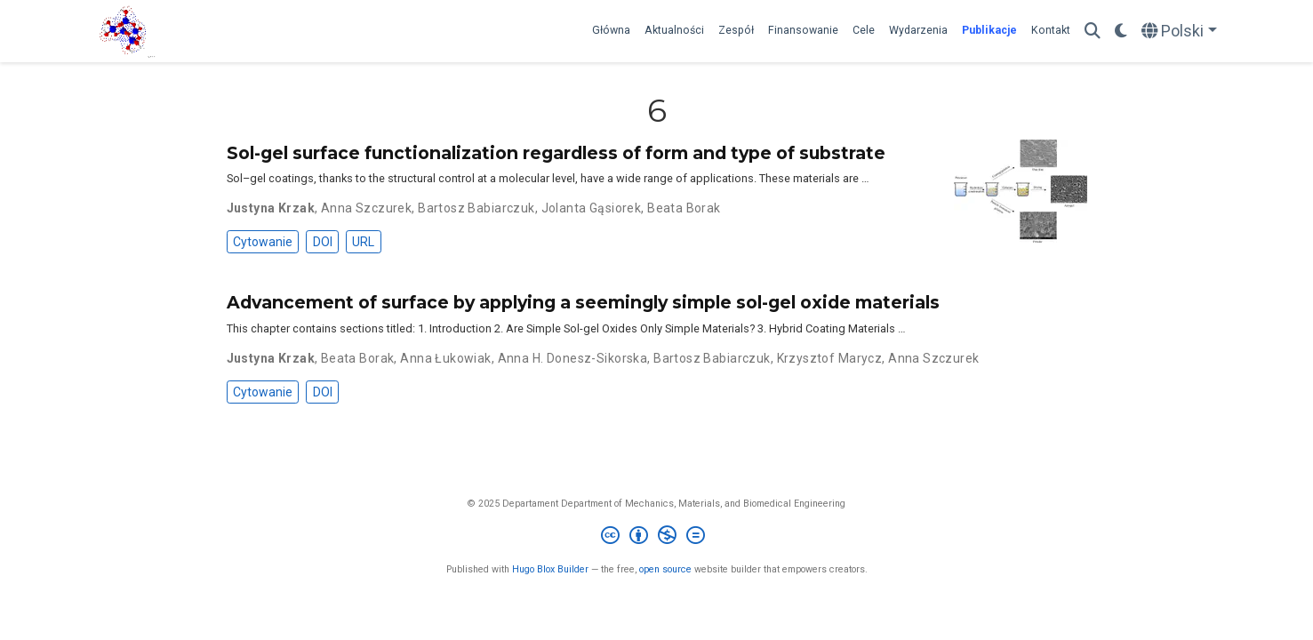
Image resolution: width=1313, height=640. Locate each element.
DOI (322, 242)
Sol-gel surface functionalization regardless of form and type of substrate (556, 153)
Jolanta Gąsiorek (591, 208)
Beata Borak (684, 208)
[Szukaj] (1093, 31)
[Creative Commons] (656, 537)
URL (363, 242)
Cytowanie (262, 242)
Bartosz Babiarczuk (476, 208)
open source (665, 569)
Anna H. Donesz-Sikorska (573, 358)
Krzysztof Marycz (830, 358)
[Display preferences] (1121, 31)
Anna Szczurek (366, 208)
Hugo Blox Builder (550, 569)
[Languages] (1179, 31)
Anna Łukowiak (445, 358)
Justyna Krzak (271, 208)
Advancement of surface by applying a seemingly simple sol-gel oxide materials (583, 302)
